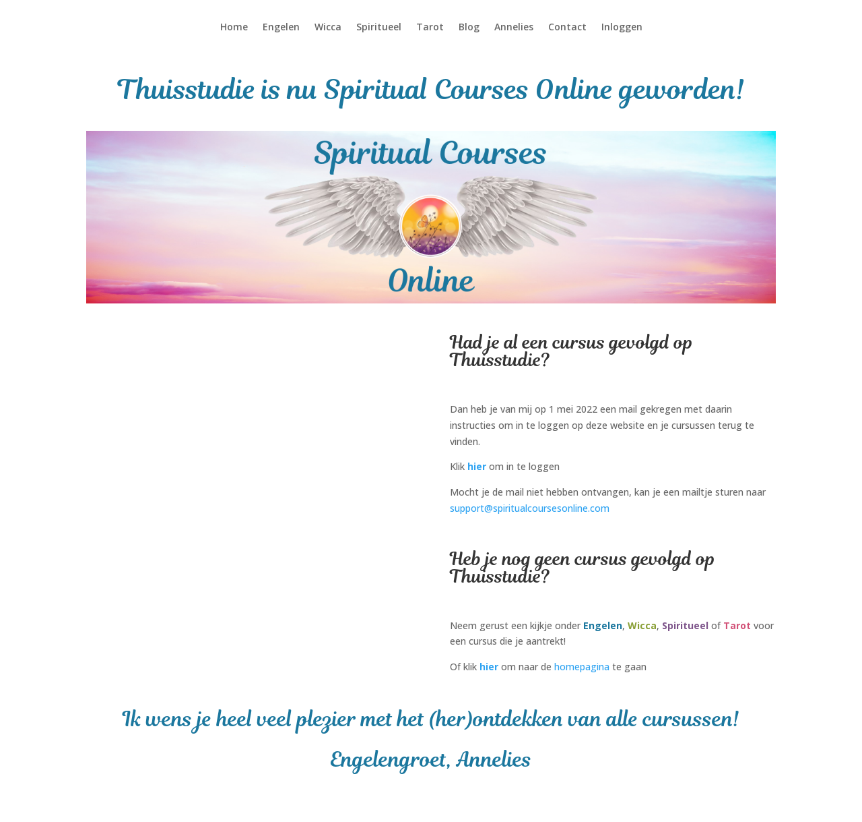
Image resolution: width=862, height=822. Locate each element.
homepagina (581, 666)
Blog (469, 27)
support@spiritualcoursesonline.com (529, 508)
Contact (567, 27)
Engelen (281, 27)
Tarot (430, 27)
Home (234, 27)
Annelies (513, 27)
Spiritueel (378, 27)
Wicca (327, 27)
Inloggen (621, 27)
